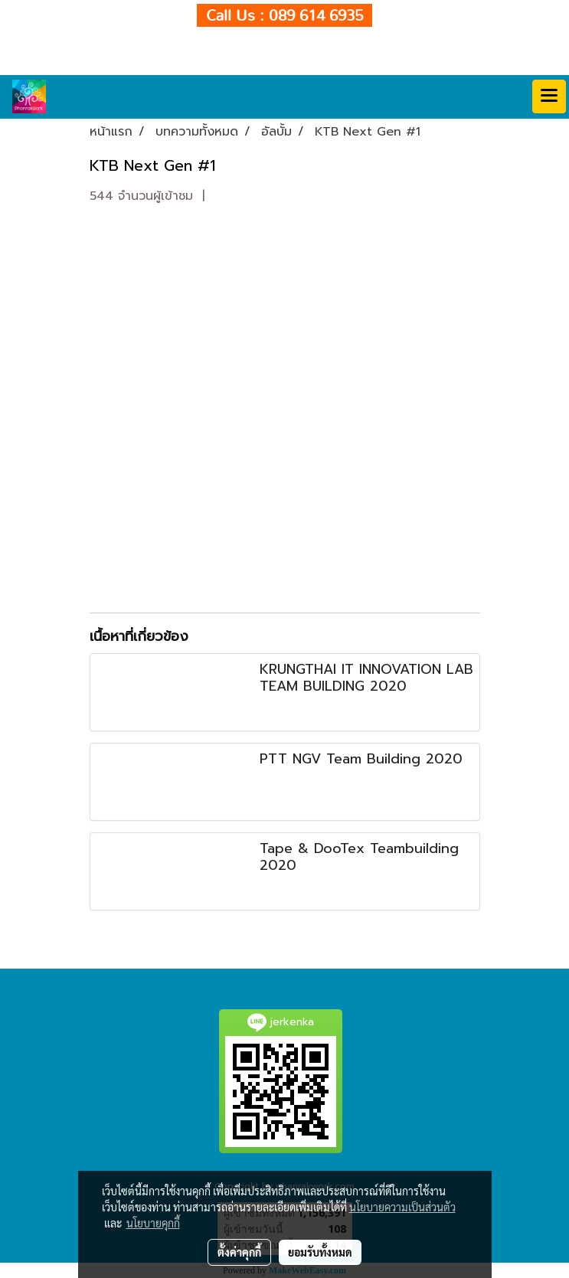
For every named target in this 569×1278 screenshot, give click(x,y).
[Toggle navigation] (549, 96)
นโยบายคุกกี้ (153, 1223)
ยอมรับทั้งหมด (320, 1252)
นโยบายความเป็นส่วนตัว (402, 1207)
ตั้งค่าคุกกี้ (239, 1252)
